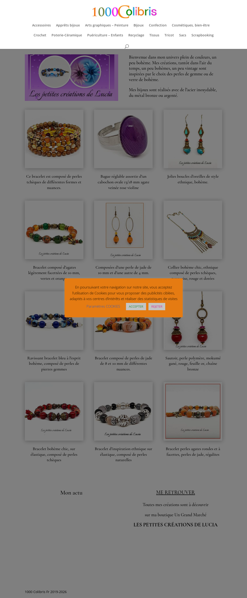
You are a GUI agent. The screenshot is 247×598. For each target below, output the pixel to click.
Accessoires (41, 25)
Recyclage (136, 35)
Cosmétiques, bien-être (191, 25)
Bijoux (139, 25)
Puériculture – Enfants (105, 35)
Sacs (182, 35)
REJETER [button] (156, 306)
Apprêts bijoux (68, 25)
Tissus (154, 35)
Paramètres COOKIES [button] (103, 306)
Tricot (169, 35)
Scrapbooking (202, 35)
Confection (158, 25)
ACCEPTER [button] (136, 306)
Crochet (40, 35)
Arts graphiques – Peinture (106, 25)
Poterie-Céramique (67, 35)
